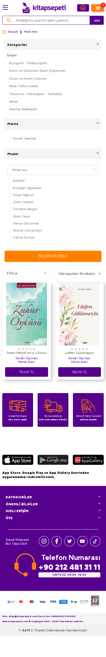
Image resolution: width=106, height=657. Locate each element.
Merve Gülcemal (22, 223)
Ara (97, 20)
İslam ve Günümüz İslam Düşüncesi (37, 70)
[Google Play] (53, 461)
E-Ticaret (38, 630)
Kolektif (16, 181)
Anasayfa (10, 32)
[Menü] (5, 7)
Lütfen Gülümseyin (79, 353)
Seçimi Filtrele (53, 256)
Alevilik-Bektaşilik (23, 109)
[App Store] (17, 461)
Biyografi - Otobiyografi (28, 63)
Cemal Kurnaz (20, 238)
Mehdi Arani (26, 362)
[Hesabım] (83, 8)
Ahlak (13, 101)
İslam (12, 55)
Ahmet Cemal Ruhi (24, 230)
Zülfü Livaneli (20, 202)
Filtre (26, 273)
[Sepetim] (97, 8)
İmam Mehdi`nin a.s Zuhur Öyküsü (26, 353)
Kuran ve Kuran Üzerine (27, 78)
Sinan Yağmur (20, 195)
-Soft (24, 630)
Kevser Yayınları (21, 138)
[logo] (43, 8)
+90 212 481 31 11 (69, 567)
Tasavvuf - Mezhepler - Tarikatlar (35, 94)
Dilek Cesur (18, 216)
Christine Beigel (22, 209)
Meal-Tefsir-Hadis (23, 86)
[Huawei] (88, 461)
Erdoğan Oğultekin (24, 188)
